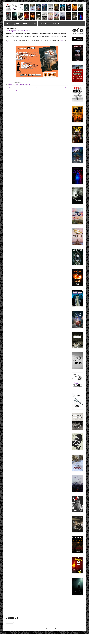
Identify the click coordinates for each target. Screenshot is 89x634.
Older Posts (65, 87)
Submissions (44, 23)
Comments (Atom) (15, 90)
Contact (56, 23)
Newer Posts (8, 87)
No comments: (10, 82)
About (16, 23)
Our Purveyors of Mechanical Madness (18, 31)
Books (33, 23)
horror (14, 84)
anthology (11, 84)
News (8, 23)
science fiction (27, 84)
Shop (25, 23)
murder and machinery (20, 84)
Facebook (62, 40)
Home (37, 87)
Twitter (7, 41)
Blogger (57, 628)
